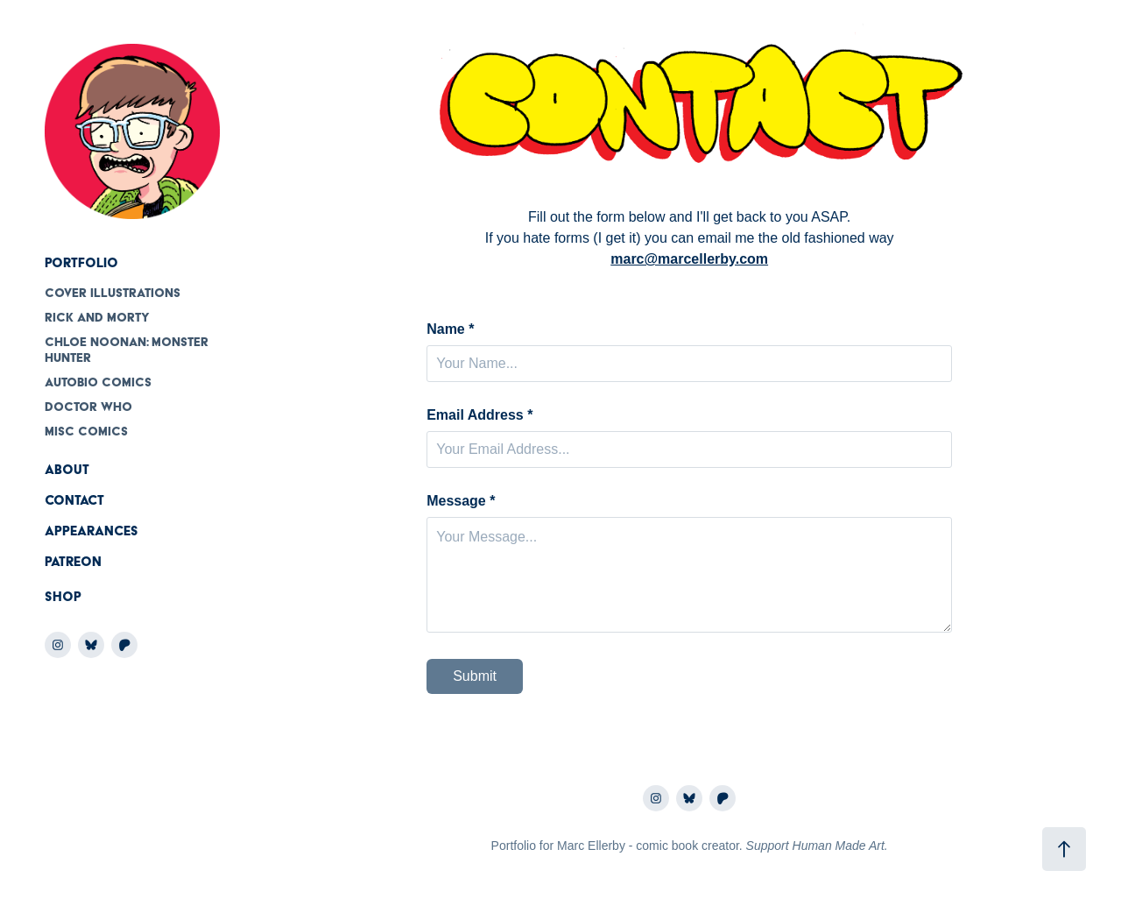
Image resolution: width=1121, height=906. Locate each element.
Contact (74, 500)
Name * (450, 329)
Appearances (91, 531)
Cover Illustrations (112, 293)
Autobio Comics (98, 382)
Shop (63, 597)
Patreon (73, 562)
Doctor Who (88, 407)
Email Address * (479, 415)
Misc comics (86, 431)
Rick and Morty (97, 317)
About (67, 470)
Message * (461, 501)
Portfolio (81, 263)
